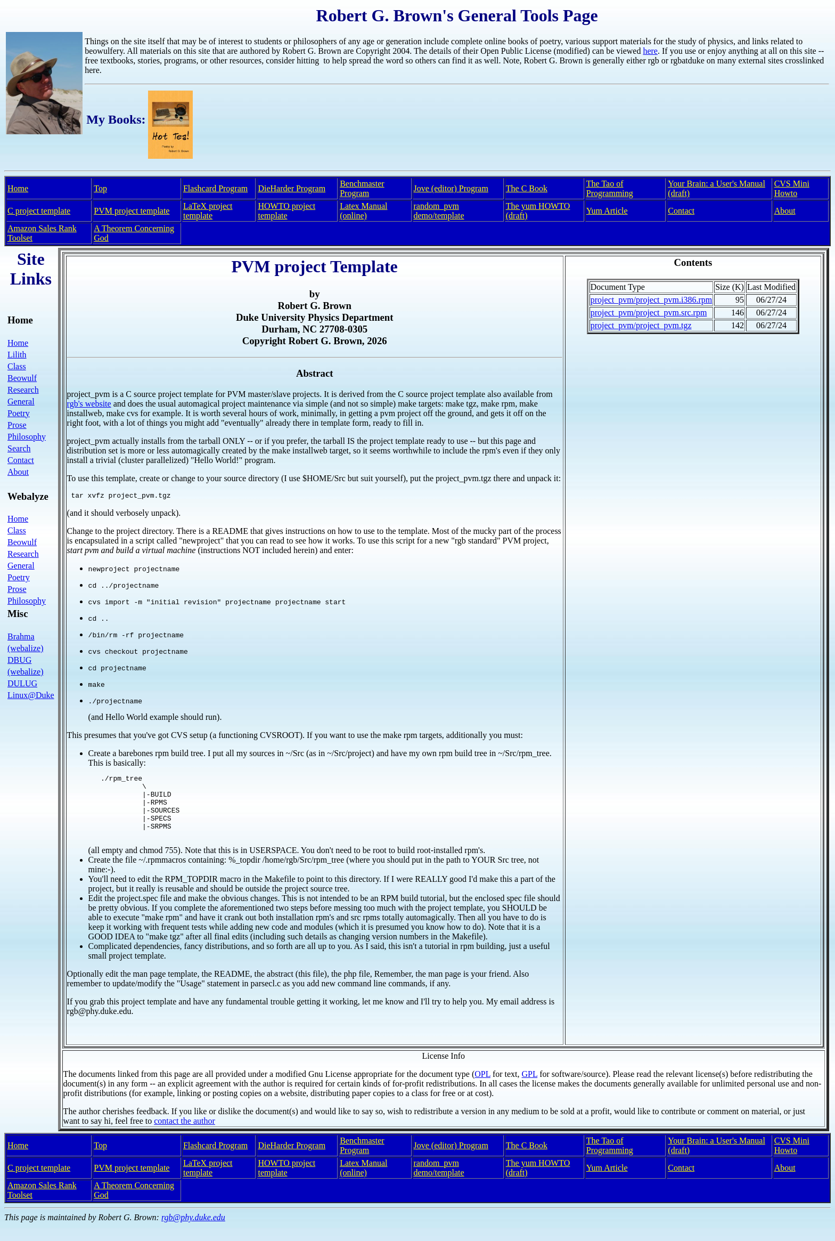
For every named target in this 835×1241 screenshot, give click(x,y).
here (650, 50)
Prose (17, 424)
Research (23, 389)
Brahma (21, 636)
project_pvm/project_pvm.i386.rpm (651, 299)
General (21, 401)
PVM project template (131, 210)
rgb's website (89, 403)
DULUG (22, 683)
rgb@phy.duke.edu (193, 1231)
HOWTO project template (286, 210)
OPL (482, 1088)
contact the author (184, 1135)
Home (17, 188)
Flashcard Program (215, 188)
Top (100, 188)
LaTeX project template (208, 210)
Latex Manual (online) (363, 210)
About (785, 210)
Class (16, 366)
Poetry (18, 413)
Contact (681, 210)
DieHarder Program (291, 188)
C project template (38, 210)
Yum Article (607, 210)
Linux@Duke (30, 695)
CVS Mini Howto (791, 188)
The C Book (526, 188)
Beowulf (22, 378)
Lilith (17, 354)
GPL (530, 1088)
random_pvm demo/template (439, 210)
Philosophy (26, 436)
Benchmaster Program (362, 188)
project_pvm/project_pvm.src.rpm (649, 312)
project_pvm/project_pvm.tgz (641, 325)
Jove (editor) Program (451, 188)
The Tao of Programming (609, 188)
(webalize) (25, 648)
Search (19, 448)
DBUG (19, 659)
